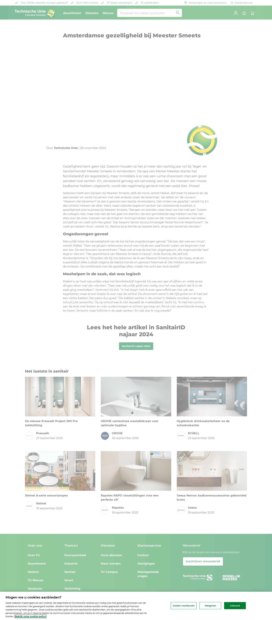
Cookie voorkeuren (184, 605)
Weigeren (210, 605)
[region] (136, 606)
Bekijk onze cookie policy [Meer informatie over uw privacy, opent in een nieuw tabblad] (30, 616)
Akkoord (235, 605)
